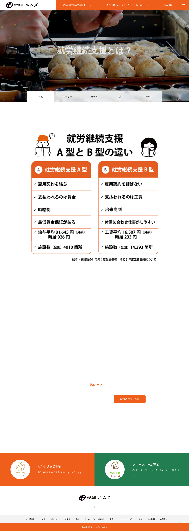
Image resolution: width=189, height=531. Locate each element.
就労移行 (67, 96)
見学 (77, 519)
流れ (121, 96)
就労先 (67, 519)
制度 (43, 519)
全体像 (94, 96)
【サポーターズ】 (126, 519)
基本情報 (151, 519)
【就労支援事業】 (29, 519)
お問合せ (163, 519)
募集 (140, 519)
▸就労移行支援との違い (130, 399)
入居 (111, 519)
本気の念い (55, 519)
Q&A (148, 96)
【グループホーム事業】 (94, 519)
